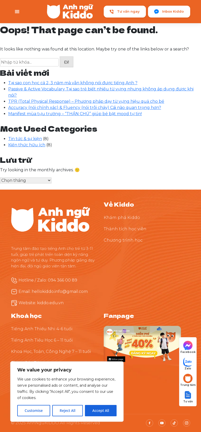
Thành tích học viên (125, 228)
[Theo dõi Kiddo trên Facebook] (142, 345)
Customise (34, 410)
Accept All (100, 410)
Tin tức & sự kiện (25, 138)
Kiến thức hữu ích (26, 144)
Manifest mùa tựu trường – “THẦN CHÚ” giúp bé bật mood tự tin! (75, 113)
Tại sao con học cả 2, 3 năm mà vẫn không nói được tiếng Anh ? (72, 82)
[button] (187, 396)
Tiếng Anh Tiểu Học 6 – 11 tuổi (42, 340)
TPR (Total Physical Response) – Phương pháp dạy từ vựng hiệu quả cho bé (86, 101)
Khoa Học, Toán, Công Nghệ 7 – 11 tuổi (51, 351)
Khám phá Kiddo (122, 217)
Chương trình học (123, 240)
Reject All (67, 410)
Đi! (66, 62)
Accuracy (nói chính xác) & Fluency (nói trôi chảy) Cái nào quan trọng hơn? (84, 107)
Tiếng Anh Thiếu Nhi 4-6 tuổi (42, 328)
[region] (67, 391)
